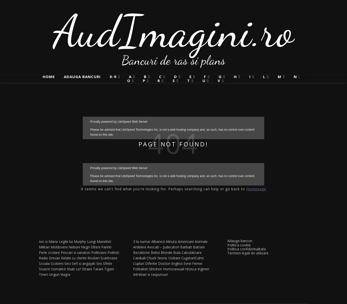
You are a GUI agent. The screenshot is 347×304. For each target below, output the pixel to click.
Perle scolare (49, 252)
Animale (201, 241)
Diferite (151, 263)
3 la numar (141, 241)
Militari (44, 247)
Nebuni (74, 247)
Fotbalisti (140, 269)
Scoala (44, 263)
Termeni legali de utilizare (247, 253)
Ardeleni (139, 247)
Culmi (199, 258)
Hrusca (190, 269)
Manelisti (104, 241)
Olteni (95, 247)
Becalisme (141, 252)
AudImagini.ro (173, 31)
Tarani (98, 269)
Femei (197, 263)
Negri (85, 247)
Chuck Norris (157, 258)
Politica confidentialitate (246, 249)
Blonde (166, 252)
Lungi (91, 241)
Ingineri (203, 269)
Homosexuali (173, 269)
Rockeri (93, 258)
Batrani (199, 247)
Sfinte (107, 263)
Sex (99, 263)
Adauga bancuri (82, 76)
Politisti (113, 252)
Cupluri (138, 263)
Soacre (44, 269)
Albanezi (158, 241)
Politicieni (98, 252)
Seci (67, 263)
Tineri (43, 274)
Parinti (106, 247)
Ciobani (174, 258)
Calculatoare (191, 252)
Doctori (164, 263)
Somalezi (58, 269)
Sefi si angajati (83, 263)
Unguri (54, 274)
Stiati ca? (74, 269)
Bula (176, 252)
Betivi (155, 252)
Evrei (187, 263)
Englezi (176, 263)
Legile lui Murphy (72, 241)
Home (49, 76)
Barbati (186, 247)
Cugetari (188, 258)
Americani (186, 241)
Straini (87, 269)
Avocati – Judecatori (163, 247)
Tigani (109, 269)
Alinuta (171, 241)
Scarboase (108, 258)
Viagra (65, 274)
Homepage (256, 189)
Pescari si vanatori (75, 252)
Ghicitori (155, 269)
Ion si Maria (48, 241)
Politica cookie (239, 245)
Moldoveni (59, 247)
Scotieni (57, 263)
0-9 (113, 76)
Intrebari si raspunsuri (150, 274)
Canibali (139, 258)
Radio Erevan (49, 258)
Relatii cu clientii (74, 258)
